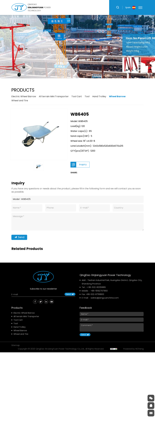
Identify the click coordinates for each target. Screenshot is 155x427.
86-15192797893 (100, 290)
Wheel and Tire (19, 100)
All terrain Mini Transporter (54, 96)
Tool (87, 96)
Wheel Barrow (117, 96)
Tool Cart (76, 96)
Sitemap (15, 345)
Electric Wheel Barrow (23, 96)
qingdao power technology (39, 7)
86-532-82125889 (97, 287)
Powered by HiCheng (133, 348)
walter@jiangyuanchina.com (105, 297)
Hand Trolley (99, 96)
